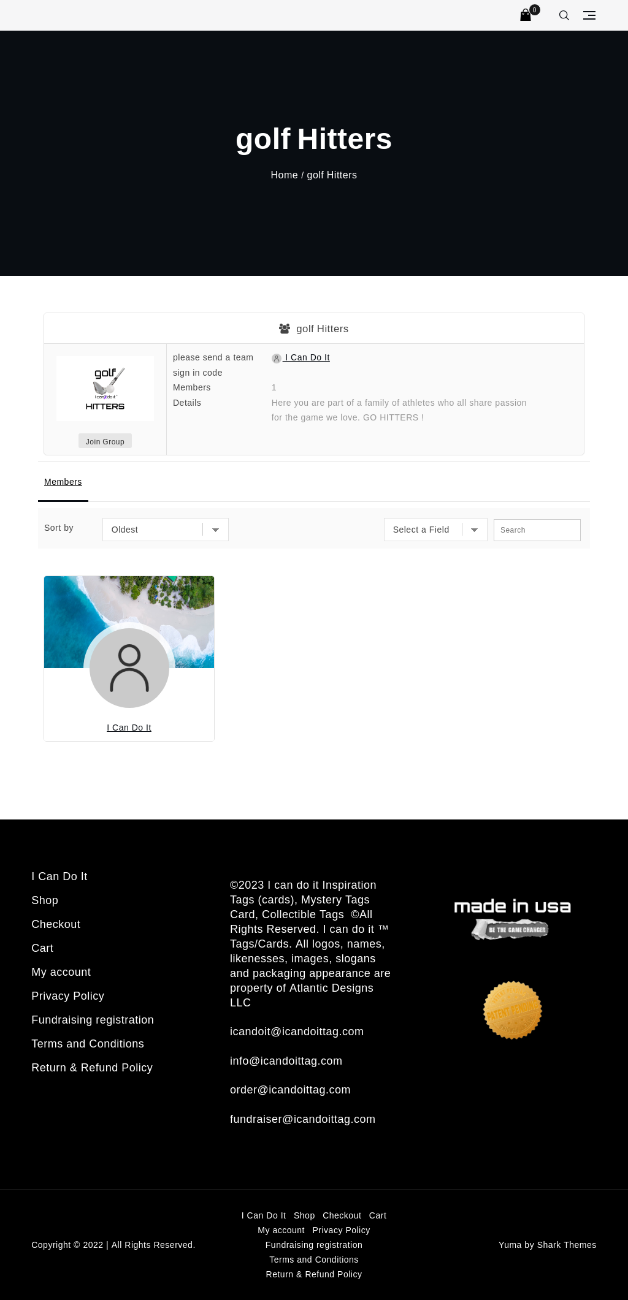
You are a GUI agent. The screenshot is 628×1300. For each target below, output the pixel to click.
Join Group (105, 441)
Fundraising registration (92, 1019)
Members (63, 481)
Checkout (55, 923)
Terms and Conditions (87, 1043)
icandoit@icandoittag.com (297, 1031)
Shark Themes (567, 1244)
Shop (44, 899)
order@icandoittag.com (290, 1089)
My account (61, 971)
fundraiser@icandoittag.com (302, 1118)
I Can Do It (301, 357)
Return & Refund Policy (92, 1067)
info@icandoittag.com (286, 1060)
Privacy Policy (67, 995)
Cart (42, 947)
